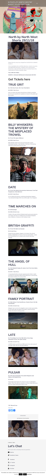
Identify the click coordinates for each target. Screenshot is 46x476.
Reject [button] (25, 474)
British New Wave (26, 418)
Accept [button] (20, 474)
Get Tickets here (19, 79)
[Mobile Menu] (37, 3)
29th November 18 (20, 418)
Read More (29, 474)
